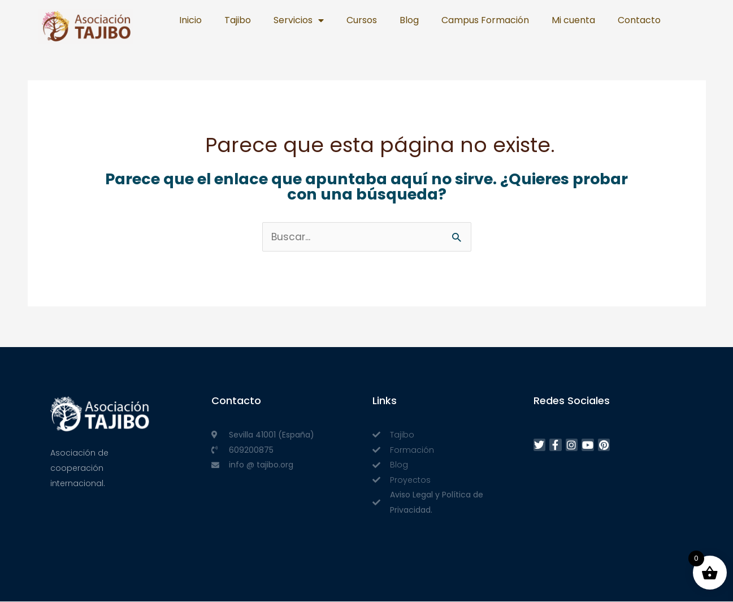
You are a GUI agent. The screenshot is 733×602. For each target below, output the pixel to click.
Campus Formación (485, 20)
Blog (409, 20)
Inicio (190, 20)
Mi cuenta (573, 20)
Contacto (639, 20)
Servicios (299, 20)
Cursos (361, 20)
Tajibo (237, 20)
